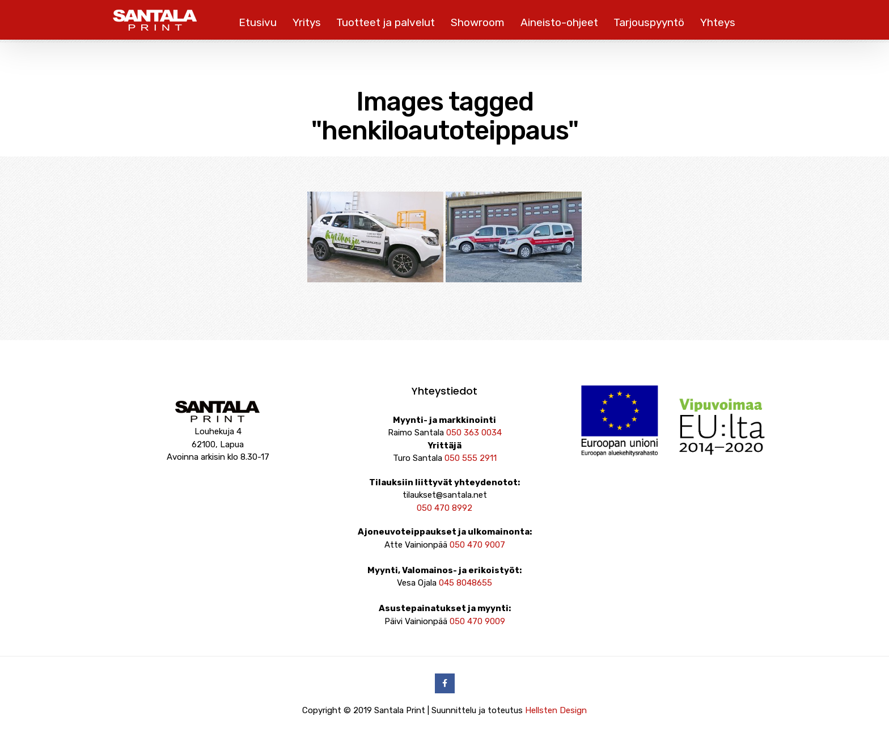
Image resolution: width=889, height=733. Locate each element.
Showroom (478, 22)
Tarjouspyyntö (648, 22)
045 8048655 (465, 583)
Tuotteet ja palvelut (385, 22)
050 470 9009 (477, 621)
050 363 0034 (474, 432)
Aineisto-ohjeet (559, 22)
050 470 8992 (444, 508)
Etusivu (258, 22)
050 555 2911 (470, 458)
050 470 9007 (477, 545)
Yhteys (717, 22)
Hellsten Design (556, 710)
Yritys (307, 22)
